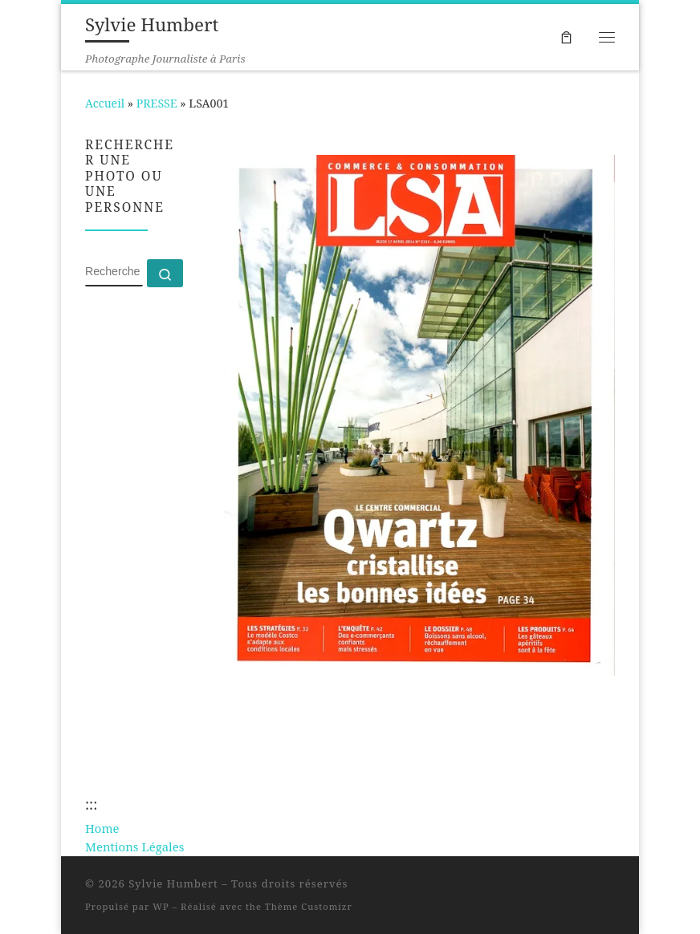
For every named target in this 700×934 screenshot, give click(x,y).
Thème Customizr (308, 906)
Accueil (104, 103)
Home (102, 828)
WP (161, 906)
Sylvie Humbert (173, 883)
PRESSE (156, 103)
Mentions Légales (134, 847)
